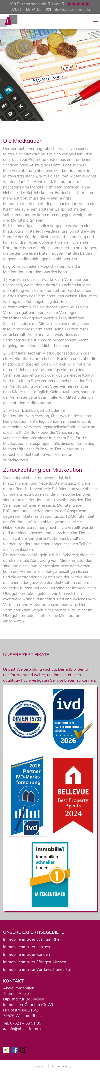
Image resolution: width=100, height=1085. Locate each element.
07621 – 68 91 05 (25, 1023)
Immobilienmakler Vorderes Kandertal (37, 969)
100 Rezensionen (24, 3)
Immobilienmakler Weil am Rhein (33, 939)
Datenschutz (61, 1066)
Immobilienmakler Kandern (27, 954)
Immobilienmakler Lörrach (26, 946)
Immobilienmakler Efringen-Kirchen (34, 961)
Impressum (37, 1066)
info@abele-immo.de (71, 9)
